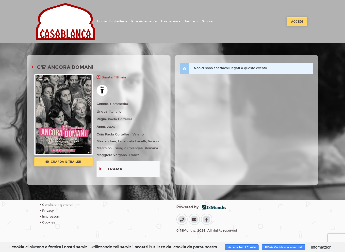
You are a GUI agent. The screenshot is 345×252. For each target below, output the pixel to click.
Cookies (47, 222)
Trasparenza (171, 21)
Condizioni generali (57, 205)
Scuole (207, 21)
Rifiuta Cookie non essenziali (283, 247)
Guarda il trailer (63, 161)
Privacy (47, 211)
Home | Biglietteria (112, 21)
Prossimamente (144, 21)
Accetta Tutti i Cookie (242, 247)
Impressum (50, 217)
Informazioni (321, 247)
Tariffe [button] (190, 21)
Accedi (297, 21)
